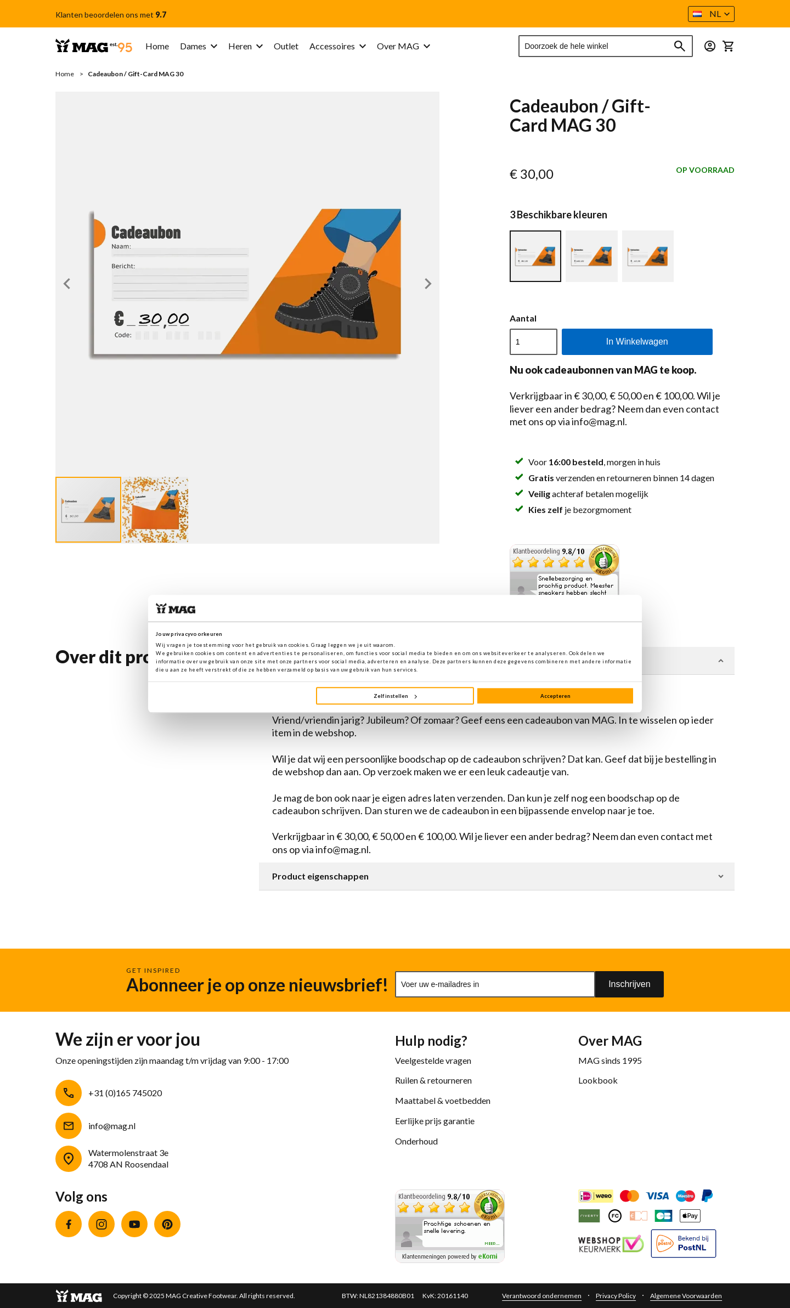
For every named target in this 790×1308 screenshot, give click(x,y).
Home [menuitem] (157, 46)
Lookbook (598, 1080)
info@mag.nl (112, 1125)
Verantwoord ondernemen (542, 1296)
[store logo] (93, 46)
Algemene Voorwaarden (686, 1296)
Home (64, 74)
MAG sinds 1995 (610, 1060)
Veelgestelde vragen (433, 1060)
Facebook (68, 1224)
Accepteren (555, 696)
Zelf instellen (395, 696)
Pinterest (167, 1224)
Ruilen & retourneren (433, 1080)
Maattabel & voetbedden (442, 1100)
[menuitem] (198, 46)
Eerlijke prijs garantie (435, 1120)
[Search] (680, 46)
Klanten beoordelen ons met (110, 15)
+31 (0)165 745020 (125, 1092)
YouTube (134, 1224)
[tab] (497, 876)
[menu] (255, 46)
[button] (711, 14)
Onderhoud (416, 1141)
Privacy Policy (616, 1296)
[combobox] (605, 46)
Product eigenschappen (320, 876)
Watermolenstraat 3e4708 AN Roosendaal (128, 1158)
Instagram (101, 1224)
